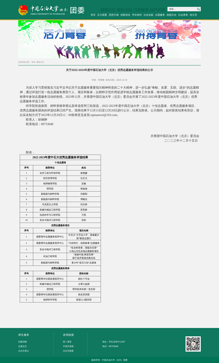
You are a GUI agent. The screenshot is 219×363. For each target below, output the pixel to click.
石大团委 (102, 15)
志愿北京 (22, 346)
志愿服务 (160, 15)
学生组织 (137, 15)
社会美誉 (183, 15)
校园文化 (171, 15)
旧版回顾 (22, 341)
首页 (93, 15)
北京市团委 (68, 351)
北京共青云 (23, 351)
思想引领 (114, 15)
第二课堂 (67, 341)
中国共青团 (68, 346)
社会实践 (148, 15)
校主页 (193, 15)
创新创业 (125, 15)
